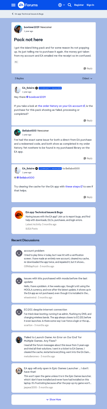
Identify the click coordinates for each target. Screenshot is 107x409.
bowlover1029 (37, 97)
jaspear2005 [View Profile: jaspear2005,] (30, 387)
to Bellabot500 (71, 168)
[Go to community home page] (28, 5)
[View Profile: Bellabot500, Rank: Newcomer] (17, 132)
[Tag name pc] (16, 62)
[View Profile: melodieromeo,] (19, 340)
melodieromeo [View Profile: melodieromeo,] (31, 356)
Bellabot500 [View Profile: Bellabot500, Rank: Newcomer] (29, 130)
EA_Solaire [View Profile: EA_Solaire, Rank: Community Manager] (28, 87)
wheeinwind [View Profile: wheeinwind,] (30, 297)
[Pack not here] (42, 91)
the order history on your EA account (60, 106)
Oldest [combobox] (87, 78)
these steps (72, 186)
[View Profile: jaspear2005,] (19, 371)
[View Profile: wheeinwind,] (19, 281)
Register (79, 4)
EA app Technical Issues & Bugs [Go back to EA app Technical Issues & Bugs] (27, 13)
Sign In (90, 4)
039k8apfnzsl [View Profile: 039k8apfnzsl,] (31, 266)
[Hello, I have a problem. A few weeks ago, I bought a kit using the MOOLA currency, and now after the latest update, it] (57, 290)
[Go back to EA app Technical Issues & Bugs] (59, 212)
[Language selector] (61, 5)
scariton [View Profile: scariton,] (28, 325)
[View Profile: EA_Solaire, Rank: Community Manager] (17, 90)
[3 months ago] (46, 266)
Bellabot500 (27, 177)
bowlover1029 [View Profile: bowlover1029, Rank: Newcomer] (32, 27)
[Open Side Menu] (13, 4)
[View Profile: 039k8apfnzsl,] (19, 253)
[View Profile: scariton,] (19, 312)
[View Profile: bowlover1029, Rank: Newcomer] (18, 29)
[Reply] (88, 68)
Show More (53, 399)
